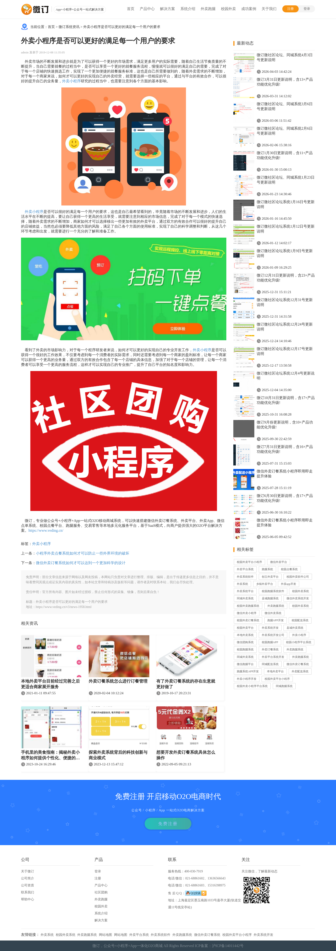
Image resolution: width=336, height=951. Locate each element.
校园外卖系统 (300, 591)
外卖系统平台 (245, 591)
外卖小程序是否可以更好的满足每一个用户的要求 (121, 27)
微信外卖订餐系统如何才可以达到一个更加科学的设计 (81, 563)
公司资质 (27, 885)
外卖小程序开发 (246, 678)
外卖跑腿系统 (275, 605)
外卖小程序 (71, 81)
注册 (290, 8)
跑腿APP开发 (275, 620)
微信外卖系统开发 (298, 598)
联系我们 (27, 892)
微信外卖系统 (273, 613)
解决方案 (167, 9)
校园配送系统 (300, 620)
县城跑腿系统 (270, 598)
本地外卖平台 (275, 671)
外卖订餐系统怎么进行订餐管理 (118, 681)
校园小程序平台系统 (298, 642)
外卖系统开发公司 (273, 635)
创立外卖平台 (270, 576)
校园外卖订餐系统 (248, 620)
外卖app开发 (288, 584)
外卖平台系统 (245, 569)
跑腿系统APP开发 (248, 671)
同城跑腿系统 (284, 686)
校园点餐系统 (289, 569)
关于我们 (269, 9)
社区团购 (101, 892)
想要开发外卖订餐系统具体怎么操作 (185, 755)
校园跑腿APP (270, 642)
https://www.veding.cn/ (45, 530)
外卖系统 (242, 584)
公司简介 (27, 878)
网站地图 (105, 935)
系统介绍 (187, 9)
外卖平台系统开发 (273, 657)
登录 (307, 8)
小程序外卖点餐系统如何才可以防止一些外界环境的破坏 (82, 553)
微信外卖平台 (278, 562)
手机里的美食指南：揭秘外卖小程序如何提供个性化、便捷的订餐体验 (50, 755)
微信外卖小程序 (246, 613)
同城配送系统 (270, 664)
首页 (130, 9)
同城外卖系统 (245, 598)
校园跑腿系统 (245, 649)
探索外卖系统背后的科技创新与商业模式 (118, 755)
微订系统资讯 (69, 27)
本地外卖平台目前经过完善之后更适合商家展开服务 (50, 684)
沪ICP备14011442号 (228, 946)
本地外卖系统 (245, 635)
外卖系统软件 (245, 576)
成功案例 (248, 9)
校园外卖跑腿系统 (248, 605)
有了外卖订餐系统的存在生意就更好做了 (185, 684)
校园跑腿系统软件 (273, 591)
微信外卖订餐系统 (298, 664)
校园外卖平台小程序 (249, 562)
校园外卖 (228, 9)
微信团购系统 (245, 642)
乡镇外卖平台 (264, 584)
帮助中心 (27, 899)
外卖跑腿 (208, 9)
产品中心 (147, 9)
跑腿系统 (267, 569)
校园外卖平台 (245, 627)
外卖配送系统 (300, 671)
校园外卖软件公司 (298, 576)
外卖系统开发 (270, 627)
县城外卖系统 (295, 627)
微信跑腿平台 (245, 664)
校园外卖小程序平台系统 (252, 686)
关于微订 (27, 871)
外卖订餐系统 (270, 649)
